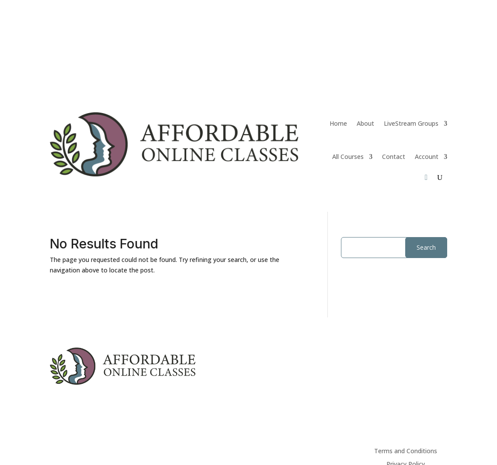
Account (426, 156)
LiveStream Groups (411, 123)
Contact (393, 156)
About (365, 123)
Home (338, 123)
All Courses (348, 156)
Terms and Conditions (405, 451)
